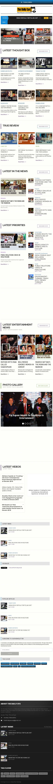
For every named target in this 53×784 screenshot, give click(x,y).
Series (15, 666)
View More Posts (43, 51)
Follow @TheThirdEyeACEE (15, 567)
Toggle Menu (26, 2)
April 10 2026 (11, 556)
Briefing (44, 663)
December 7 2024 (39, 239)
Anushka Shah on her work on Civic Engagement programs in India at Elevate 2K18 (12, 498)
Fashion (6, 773)
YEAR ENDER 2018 (14, 663)
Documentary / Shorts (7, 666)
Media (17, 776)
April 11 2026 (38, 271)
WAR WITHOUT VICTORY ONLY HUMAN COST (7, 74)
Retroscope (21, 103)
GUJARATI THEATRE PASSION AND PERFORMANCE (8, 107)
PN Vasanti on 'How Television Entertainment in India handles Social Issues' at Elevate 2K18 (12, 507)
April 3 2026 (38, 250)
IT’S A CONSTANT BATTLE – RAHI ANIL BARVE (43, 107)
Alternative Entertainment (25, 71)
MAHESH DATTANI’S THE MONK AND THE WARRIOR (12, 202)
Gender (37, 243)
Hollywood (37, 208)
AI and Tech (4, 146)
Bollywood (37, 197)
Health (46, 18)
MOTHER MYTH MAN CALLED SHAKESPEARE (8, 364)
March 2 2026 (38, 215)
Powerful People (40, 103)
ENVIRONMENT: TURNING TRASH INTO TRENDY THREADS (41, 279)
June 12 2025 (38, 283)
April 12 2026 (11, 531)
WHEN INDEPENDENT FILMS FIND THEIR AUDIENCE (43, 151)
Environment (38, 274)
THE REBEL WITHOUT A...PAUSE (24, 74)
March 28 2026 (38, 194)
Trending (37, 178)
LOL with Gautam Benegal (31, 773)
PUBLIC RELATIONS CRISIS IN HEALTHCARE (10, 256)
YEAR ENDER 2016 (5, 663)
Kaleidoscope (4, 103)
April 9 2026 (38, 185)
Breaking (3, 198)
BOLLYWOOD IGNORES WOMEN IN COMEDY (43, 201)
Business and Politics (6, 71)
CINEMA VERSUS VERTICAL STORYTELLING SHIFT (26, 18)
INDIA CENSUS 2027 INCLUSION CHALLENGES (43, 257)
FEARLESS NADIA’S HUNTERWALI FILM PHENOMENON (23, 107)
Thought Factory (40, 71)
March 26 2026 (38, 204)
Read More (4, 82)
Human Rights (38, 232)
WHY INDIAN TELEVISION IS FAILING (25, 151)
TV (19, 146)
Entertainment (10, 776)
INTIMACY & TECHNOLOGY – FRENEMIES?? (8, 151)
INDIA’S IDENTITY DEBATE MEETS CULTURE (42, 246)
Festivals (37, 189)
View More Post (43, 325)
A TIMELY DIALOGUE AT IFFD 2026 (43, 192)
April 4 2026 (38, 260)
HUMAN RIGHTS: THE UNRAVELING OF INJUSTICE (43, 236)
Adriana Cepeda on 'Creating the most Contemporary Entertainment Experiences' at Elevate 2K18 (12, 478)
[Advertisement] (26, 304)
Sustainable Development (41, 253)
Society (3, 776)
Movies (37, 146)
